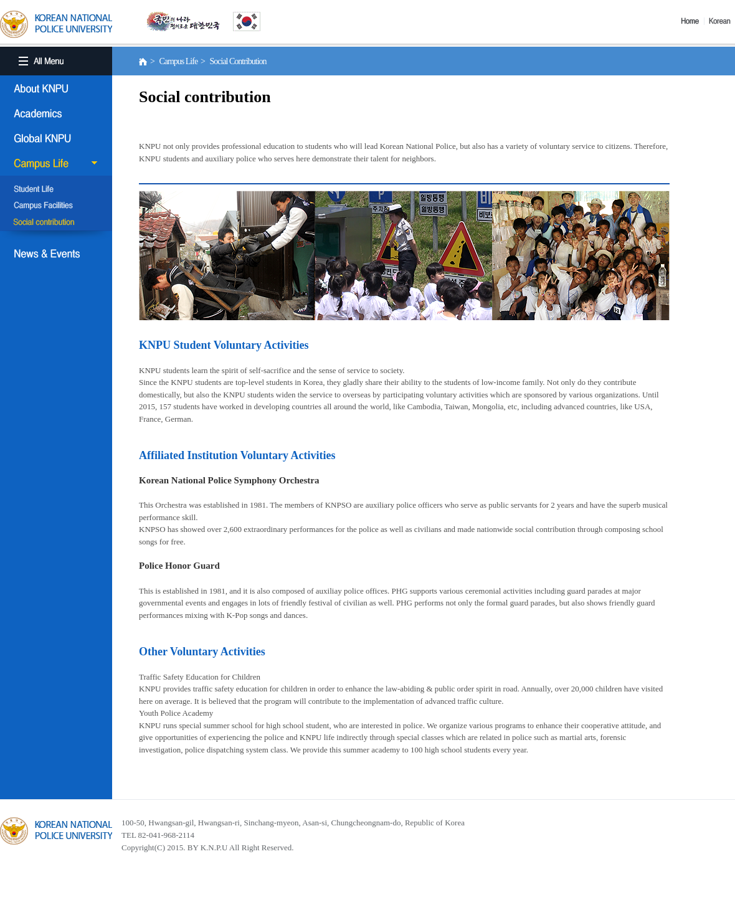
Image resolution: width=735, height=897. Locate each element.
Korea (722, 21)
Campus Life (56, 163)
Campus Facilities (56, 206)
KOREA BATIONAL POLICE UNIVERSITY (56, 24)
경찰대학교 (56, 831)
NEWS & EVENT (56, 253)
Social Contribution (56, 222)
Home (692, 21)
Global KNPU (56, 138)
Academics (56, 113)
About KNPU (56, 88)
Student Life (56, 190)
